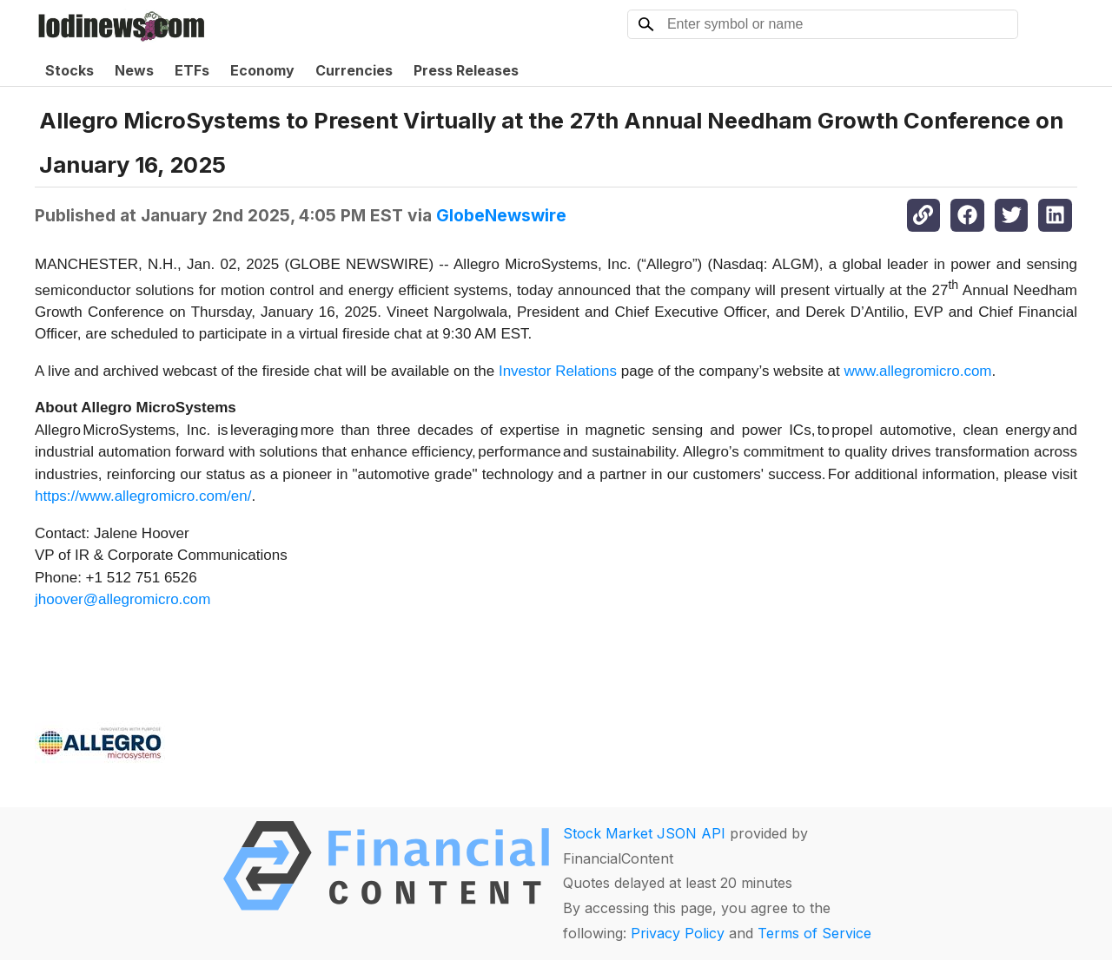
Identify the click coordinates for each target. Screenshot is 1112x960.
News (134, 70)
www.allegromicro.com (917, 371)
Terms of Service (814, 933)
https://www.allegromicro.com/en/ (143, 496)
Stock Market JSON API (644, 833)
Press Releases (466, 70)
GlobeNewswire (501, 215)
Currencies (354, 70)
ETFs (192, 70)
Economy (262, 70)
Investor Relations (558, 371)
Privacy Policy (678, 933)
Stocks (69, 70)
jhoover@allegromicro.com (122, 599)
